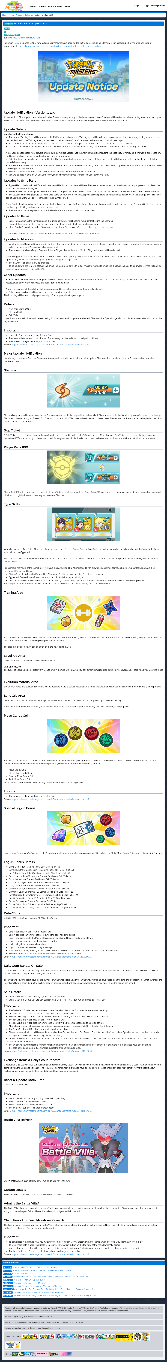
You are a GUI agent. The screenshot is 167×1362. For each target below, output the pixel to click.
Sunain (7, 28)
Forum (39, 1328)
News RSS (50, 1322)
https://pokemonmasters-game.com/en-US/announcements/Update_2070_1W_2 (51, 957)
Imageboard (48, 1328)
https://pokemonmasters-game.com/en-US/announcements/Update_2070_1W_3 (51, 1254)
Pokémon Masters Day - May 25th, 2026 (30, 1283)
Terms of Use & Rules (36, 1322)
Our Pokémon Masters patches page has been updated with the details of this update (60, 46)
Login (137, 6)
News (67, 6)
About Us (12, 1322)
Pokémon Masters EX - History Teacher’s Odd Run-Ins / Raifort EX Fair (42, 1270)
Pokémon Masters (26, 38)
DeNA (38, 38)
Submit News (77, 1322)
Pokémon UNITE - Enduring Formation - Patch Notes (35, 1267)
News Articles (16, 15)
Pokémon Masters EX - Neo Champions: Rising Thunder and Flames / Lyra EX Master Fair (50, 1277)
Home (5, 15)
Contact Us (21, 1322)
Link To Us (59, 1328)
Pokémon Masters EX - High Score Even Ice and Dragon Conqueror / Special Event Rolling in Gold (54, 1295)
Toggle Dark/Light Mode (154, 6)
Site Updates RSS (63, 1322)
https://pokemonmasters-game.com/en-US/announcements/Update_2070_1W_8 (52, 1051)
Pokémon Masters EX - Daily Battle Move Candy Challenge (38, 1292)
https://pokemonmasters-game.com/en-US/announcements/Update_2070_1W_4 (51, 1111)
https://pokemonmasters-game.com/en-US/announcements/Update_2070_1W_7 (51, 799)
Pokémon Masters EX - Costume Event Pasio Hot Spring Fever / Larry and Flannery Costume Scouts (55, 1289)
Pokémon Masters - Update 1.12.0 (30, 23)
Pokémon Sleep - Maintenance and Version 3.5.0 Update (37, 1286)
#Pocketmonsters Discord (24, 1328)
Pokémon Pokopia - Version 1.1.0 (26, 1274)
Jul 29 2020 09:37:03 (11, 35)
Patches (13, 38)
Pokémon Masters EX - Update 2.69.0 (29, 1280)
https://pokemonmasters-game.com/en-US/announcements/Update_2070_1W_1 (51, 344)
